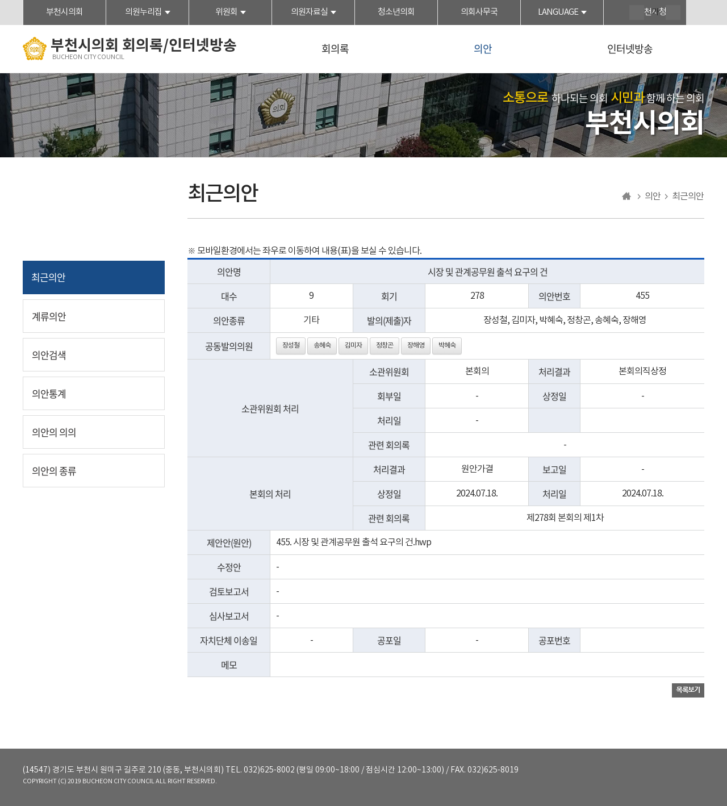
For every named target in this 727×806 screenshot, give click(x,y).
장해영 (415, 345)
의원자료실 (309, 12)
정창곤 (384, 345)
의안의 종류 (54, 470)
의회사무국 (479, 12)
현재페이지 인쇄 (697, 13)
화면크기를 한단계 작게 (673, 12)
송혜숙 (322, 345)
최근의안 (48, 277)
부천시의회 (64, 12)
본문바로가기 (0, 0)
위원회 (226, 12)
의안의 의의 (54, 432)
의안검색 (49, 355)
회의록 (335, 48)
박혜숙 (447, 345)
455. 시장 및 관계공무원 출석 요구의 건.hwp (353, 542)
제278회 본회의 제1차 (565, 518)
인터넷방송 (630, 48)
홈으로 (626, 196)
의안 (483, 48)
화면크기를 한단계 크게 (636, 12)
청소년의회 (396, 12)
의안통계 (49, 393)
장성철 (290, 345)
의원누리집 (143, 12)
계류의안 (49, 316)
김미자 (353, 345)
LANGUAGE (558, 12)
